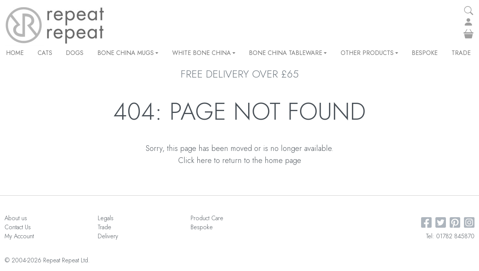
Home (15, 53)
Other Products (369, 53)
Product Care (207, 218)
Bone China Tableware (288, 53)
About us (16, 218)
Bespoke (425, 53)
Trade (461, 53)
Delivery (108, 236)
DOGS (74, 53)
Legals (106, 218)
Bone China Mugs (127, 53)
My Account (19, 236)
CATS (45, 53)
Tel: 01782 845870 (450, 236)
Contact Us (18, 227)
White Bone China (203, 53)
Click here (195, 160)
